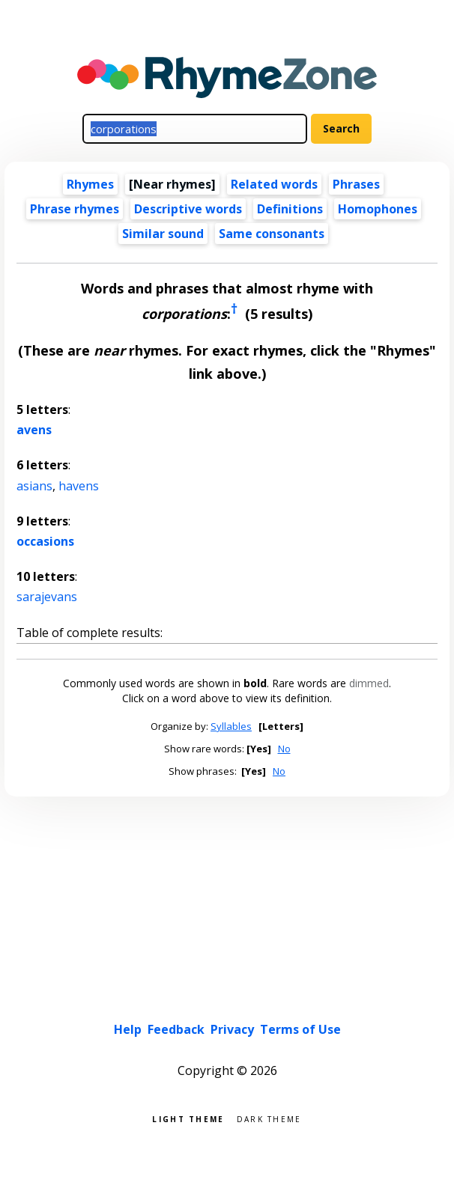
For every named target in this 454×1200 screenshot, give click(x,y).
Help (128, 1029)
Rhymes (90, 184)
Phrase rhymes (74, 209)
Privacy (232, 1029)
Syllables (231, 726)
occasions (45, 541)
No (284, 748)
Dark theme (269, 1118)
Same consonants (271, 233)
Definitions (290, 209)
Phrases (356, 184)
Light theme (188, 1118)
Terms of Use (300, 1029)
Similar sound (163, 233)
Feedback (176, 1029)
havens (78, 486)
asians (34, 486)
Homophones (377, 209)
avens (34, 429)
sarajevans (46, 596)
